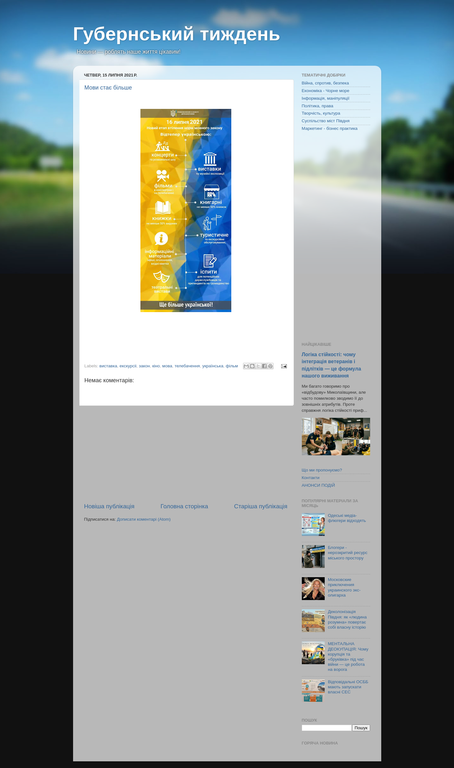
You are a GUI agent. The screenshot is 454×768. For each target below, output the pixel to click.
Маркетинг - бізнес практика (330, 128)
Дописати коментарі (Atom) (144, 519)
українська (212, 366)
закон (144, 366)
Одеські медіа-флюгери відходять (347, 518)
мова (167, 366)
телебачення (187, 366)
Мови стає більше (108, 87)
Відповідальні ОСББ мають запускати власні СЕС (348, 686)
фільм (232, 366)
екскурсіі (127, 366)
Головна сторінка (184, 506)
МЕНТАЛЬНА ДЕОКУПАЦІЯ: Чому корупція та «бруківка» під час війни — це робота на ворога (348, 656)
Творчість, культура (321, 113)
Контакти (311, 477)
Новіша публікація (109, 506)
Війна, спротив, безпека (325, 83)
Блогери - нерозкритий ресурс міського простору (348, 552)
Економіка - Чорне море (325, 90)
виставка (108, 366)
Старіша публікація (261, 506)
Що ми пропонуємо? (322, 470)
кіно (156, 366)
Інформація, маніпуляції (325, 98)
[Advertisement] (186, 454)
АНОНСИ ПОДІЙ (318, 485)
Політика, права (318, 106)
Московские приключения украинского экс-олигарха (344, 587)
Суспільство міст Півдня (326, 120)
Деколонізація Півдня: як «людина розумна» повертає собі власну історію (347, 619)
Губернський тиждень (177, 33)
